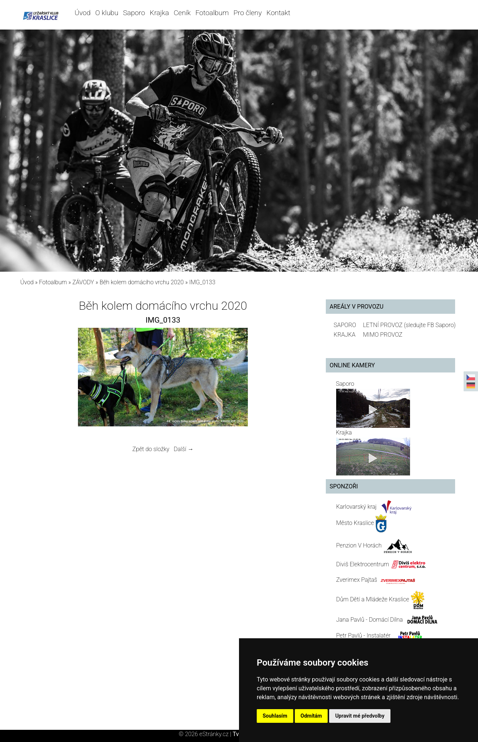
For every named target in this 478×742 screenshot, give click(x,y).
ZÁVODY (83, 282)
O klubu (106, 12)
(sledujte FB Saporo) (429, 325)
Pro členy (247, 12)
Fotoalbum (212, 12)
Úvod (83, 12)
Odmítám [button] (311, 716)
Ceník (182, 12)
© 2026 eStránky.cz (206, 734)
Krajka (159, 12)
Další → (184, 449)
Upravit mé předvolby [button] (359, 716)
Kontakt (278, 12)
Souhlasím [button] (275, 716)
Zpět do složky (150, 449)
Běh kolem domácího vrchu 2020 (141, 282)
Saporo (134, 12)
